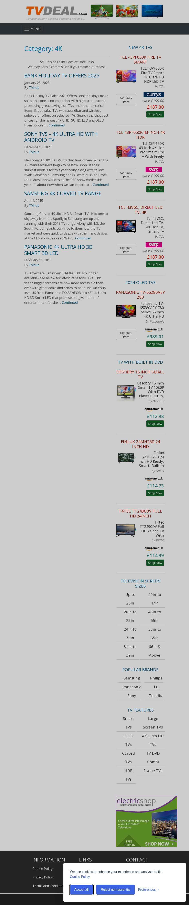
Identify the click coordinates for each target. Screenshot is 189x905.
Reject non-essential (115, 889)
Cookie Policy (80, 876)
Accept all (81, 889)
